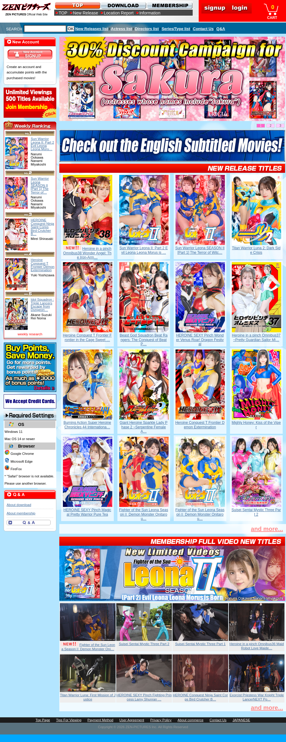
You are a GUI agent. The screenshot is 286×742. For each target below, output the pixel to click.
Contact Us (203, 28)
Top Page (43, 720)
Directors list (147, 28)
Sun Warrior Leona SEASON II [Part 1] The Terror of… (40, 185)
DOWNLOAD (123, 5)
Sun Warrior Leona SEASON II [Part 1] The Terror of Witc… (200, 250)
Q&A (220, 28)
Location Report (119, 13)
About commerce (191, 720)
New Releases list (91, 28)
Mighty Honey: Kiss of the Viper (256, 425)
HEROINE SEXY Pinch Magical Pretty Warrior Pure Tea (87, 512)
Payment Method (100, 720)
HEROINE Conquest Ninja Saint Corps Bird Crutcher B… (200, 697)
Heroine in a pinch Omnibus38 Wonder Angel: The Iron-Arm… (87, 253)
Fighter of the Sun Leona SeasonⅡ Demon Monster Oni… (88, 647)
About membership (21, 513)
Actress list (121, 28)
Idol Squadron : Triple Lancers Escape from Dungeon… (42, 305)
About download (19, 505)
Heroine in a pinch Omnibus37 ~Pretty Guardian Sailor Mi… (256, 337)
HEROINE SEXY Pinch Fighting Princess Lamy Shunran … (144, 697)
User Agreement (132, 720)
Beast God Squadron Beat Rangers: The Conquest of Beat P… (144, 339)
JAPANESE (241, 720)
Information (149, 13)
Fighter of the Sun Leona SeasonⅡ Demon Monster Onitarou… (143, 514)
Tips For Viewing (68, 720)
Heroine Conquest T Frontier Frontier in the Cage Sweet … (87, 337)
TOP (63, 13)
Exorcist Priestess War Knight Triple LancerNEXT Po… (256, 697)
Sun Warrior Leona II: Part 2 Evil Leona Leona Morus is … (144, 250)
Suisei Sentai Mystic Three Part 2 (256, 512)
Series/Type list (176, 28)
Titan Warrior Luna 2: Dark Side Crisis (256, 250)
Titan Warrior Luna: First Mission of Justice (88, 697)
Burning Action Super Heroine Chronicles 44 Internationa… (87, 425)
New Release (85, 13)
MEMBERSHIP (169, 5)
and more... (267, 529)
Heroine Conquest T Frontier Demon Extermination (200, 425)
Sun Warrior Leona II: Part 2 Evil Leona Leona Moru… (42, 144)
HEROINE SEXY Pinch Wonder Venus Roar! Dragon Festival (200, 339)
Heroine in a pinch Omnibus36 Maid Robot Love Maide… (256, 646)
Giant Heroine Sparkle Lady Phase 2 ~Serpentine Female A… (144, 427)
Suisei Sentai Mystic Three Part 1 (200, 644)
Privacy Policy (161, 720)
